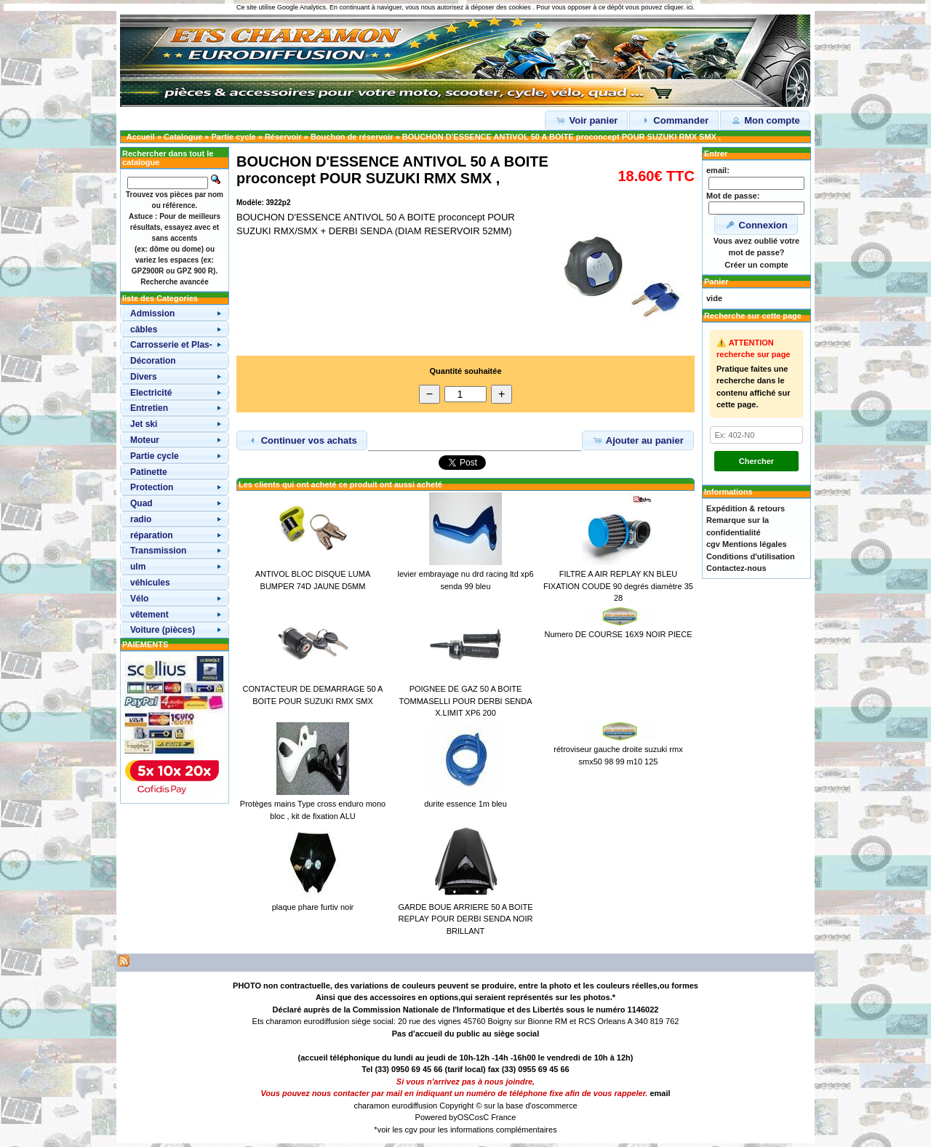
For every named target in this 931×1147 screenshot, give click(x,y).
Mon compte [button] (765, 120)
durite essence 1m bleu (465, 803)
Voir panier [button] (586, 120)
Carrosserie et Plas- (171, 345)
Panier (716, 281)
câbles (143, 329)
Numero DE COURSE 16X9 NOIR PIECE (618, 634)
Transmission (158, 550)
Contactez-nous (736, 568)
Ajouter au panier (638, 440)
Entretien (149, 408)
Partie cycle (234, 136)
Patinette (148, 472)
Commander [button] (673, 120)
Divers (143, 377)
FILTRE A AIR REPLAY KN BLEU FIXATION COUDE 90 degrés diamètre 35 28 (618, 585)
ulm (137, 566)
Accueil (141, 136)
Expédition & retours (745, 508)
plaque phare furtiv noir (313, 907)
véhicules (150, 583)
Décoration (153, 361)
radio (140, 519)
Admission (152, 313)
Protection (151, 487)
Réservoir (283, 136)
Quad (141, 503)
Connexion (756, 225)
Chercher (756, 461)
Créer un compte (756, 264)
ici (690, 7)
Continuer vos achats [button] (302, 440)
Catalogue (183, 136)
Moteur (144, 440)
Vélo (139, 599)
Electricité (151, 393)
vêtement (149, 615)
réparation (151, 535)
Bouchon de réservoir (352, 136)
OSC (466, 1117)
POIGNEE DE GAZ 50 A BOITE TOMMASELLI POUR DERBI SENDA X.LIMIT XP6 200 (465, 700)
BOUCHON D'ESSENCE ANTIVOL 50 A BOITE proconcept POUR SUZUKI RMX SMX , (561, 136)
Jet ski (143, 424)
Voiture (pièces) (162, 630)
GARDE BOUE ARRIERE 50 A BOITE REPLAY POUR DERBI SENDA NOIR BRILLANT (465, 919)
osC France (495, 1117)
